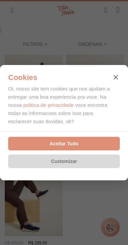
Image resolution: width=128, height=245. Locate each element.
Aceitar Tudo (64, 143)
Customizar (64, 161)
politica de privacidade (48, 105)
